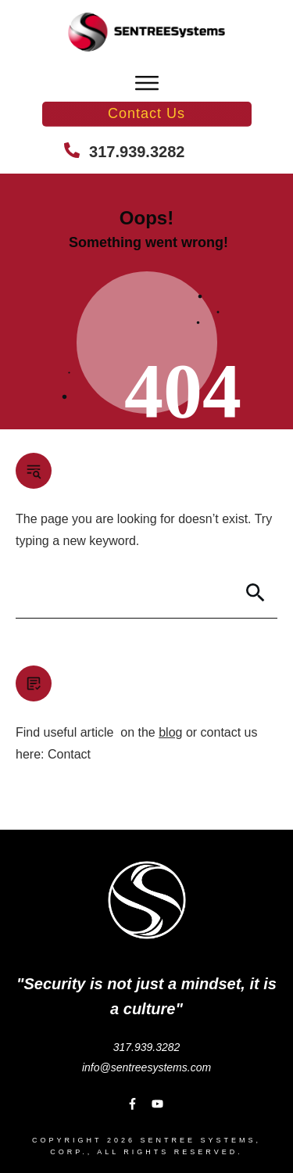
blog (170, 732)
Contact (69, 754)
